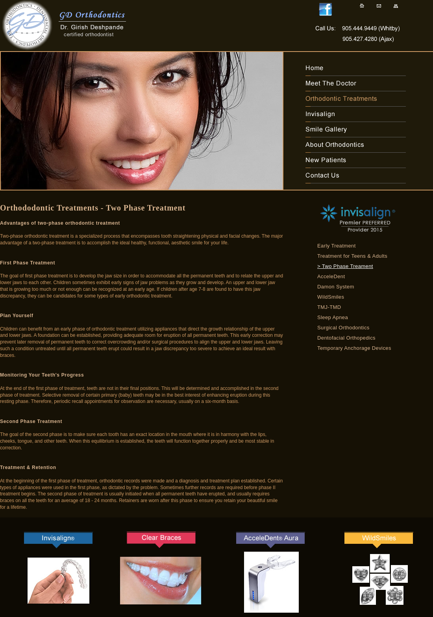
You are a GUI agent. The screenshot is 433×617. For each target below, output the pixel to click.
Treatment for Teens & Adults (352, 256)
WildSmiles (330, 297)
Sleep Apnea (332, 317)
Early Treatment (336, 246)
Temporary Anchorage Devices (354, 348)
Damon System (335, 287)
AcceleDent (331, 276)
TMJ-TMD (329, 307)
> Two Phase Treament (345, 266)
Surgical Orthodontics (343, 328)
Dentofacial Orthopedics (346, 338)
